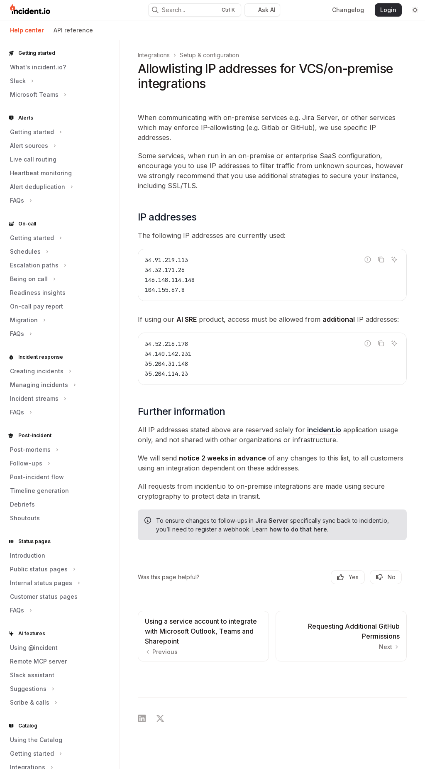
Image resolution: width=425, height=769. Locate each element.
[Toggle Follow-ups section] (29, 463)
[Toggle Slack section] (20, 81)
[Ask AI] (394, 259)
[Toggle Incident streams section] (37, 398)
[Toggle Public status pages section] (41, 569)
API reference (73, 33)
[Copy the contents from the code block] (381, 259)
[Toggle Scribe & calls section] (32, 702)
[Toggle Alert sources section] (32, 145)
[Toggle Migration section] (26, 320)
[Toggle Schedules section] (28, 251)
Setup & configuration (209, 55)
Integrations (154, 55)
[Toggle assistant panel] (262, 10)
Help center (27, 33)
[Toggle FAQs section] (20, 200)
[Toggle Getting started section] (34, 132)
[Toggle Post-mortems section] (33, 449)
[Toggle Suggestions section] (31, 689)
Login (388, 9)
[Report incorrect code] (367, 259)
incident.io (324, 430)
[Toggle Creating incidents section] (39, 371)
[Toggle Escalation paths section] (37, 265)
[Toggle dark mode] (415, 10)
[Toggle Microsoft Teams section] (37, 94)
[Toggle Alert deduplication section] (40, 186)
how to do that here (298, 529)
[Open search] (194, 10)
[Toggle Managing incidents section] (42, 385)
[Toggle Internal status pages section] (44, 583)
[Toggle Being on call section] (31, 279)
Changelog (348, 9)
